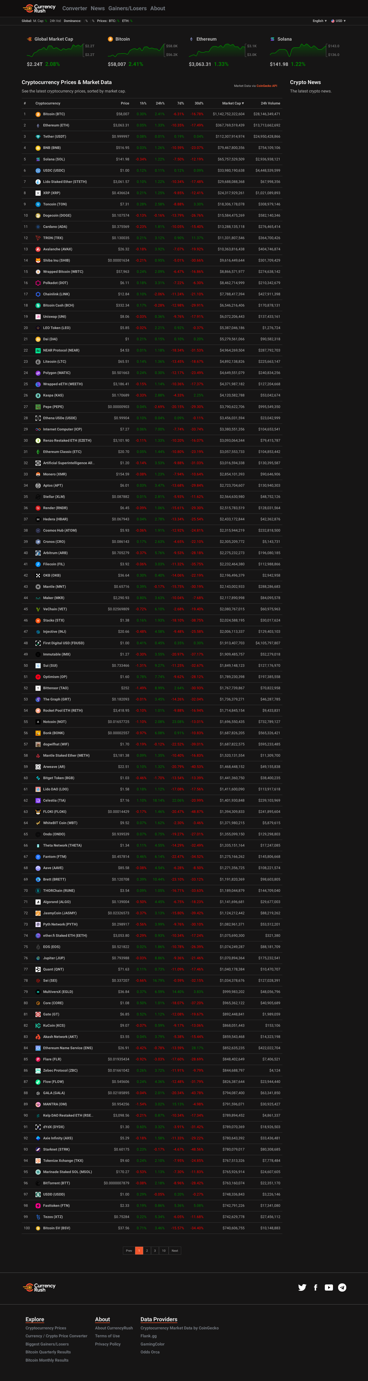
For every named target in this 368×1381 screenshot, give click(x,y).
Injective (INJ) (51, 631)
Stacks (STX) (50, 620)
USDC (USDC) (50, 170)
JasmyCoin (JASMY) (56, 913)
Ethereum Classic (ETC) (59, 452)
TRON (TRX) (49, 238)
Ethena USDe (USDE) (56, 418)
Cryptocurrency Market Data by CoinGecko (180, 1328)
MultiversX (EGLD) (54, 992)
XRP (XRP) (48, 193)
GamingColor (153, 1344)
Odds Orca (150, 1352)
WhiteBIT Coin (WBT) (56, 823)
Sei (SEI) (46, 980)
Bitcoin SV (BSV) (53, 1228)
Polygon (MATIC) (53, 373)
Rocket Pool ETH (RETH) (59, 710)
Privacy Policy (108, 1344)
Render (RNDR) (52, 508)
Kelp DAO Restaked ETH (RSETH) (66, 1115)
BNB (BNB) (48, 148)
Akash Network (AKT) (57, 1037)
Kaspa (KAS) (50, 395)
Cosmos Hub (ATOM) (56, 530)
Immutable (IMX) (53, 654)
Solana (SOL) (50, 159)
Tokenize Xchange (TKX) (59, 1160)
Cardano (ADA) (51, 227)
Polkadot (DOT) (52, 283)
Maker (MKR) (50, 598)
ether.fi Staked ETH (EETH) (61, 935)
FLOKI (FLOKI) (51, 812)
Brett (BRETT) (51, 879)
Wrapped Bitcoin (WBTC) (59, 272)
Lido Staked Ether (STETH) (61, 182)
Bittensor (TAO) (52, 688)
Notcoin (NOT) (51, 722)
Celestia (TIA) (51, 800)
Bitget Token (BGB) (55, 778)
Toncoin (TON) (51, 204)
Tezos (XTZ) (49, 1217)
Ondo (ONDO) (50, 834)
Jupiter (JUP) (50, 958)
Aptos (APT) (49, 485)
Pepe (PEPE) (50, 407)
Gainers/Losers (127, 8)
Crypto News (305, 82)
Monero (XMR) (51, 474)
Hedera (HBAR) (52, 519)
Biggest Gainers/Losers (47, 1344)
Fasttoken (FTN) (53, 1205)
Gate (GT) (47, 1014)
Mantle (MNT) (51, 586)
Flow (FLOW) (50, 1082)
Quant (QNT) (50, 969)
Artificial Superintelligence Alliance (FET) (73, 463)
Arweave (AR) (50, 767)
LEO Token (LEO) (53, 328)
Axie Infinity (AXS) (54, 1138)
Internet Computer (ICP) (59, 429)
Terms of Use (107, 1335)
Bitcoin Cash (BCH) (55, 305)
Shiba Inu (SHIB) (53, 260)
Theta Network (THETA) (59, 845)
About (157, 8)
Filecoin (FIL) (50, 564)
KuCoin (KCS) (50, 1025)
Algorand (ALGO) (53, 902)
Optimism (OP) (51, 677)
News (98, 8)
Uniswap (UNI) (51, 316)
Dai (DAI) (46, 339)
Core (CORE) (49, 1003)
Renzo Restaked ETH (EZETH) (63, 440)
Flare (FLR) (48, 1059)
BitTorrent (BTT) (53, 1183)
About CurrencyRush (114, 1328)
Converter (74, 8)
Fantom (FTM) (51, 857)
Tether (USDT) (51, 136)
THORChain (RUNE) (55, 890)
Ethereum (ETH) (52, 125)
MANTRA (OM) (51, 1104)
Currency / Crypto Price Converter (56, 1335)
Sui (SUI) (46, 665)
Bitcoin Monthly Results (47, 1360)
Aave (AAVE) (49, 868)
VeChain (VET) (51, 609)
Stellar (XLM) (50, 497)
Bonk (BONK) (50, 733)
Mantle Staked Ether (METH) (63, 755)
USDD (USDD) (50, 1194)
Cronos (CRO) (50, 542)
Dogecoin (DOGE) (53, 215)
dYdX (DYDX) (50, 1127)
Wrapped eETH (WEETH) (59, 384)
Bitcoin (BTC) (50, 114)
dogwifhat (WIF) (52, 744)
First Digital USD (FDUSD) (60, 643)
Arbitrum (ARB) (52, 553)
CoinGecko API (267, 86)
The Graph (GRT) (53, 699)
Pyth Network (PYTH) (57, 924)
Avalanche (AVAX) (54, 249)
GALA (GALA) (50, 1093)
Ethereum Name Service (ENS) (64, 1048)
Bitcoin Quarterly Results (48, 1352)
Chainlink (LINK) (53, 294)
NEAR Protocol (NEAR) (57, 350)
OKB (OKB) (48, 575)
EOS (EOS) (48, 947)
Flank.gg (149, 1335)
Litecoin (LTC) (51, 361)
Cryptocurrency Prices (46, 1328)
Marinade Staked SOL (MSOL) (64, 1172)
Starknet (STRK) (53, 1149)
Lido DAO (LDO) (52, 789)
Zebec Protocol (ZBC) (57, 1070)
